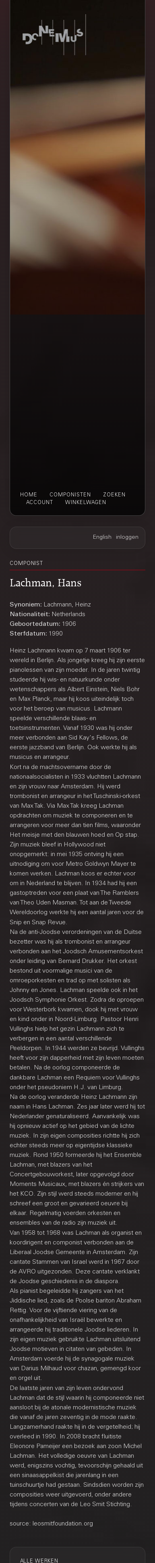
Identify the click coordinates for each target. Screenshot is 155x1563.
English (102, 537)
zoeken (114, 495)
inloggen (127, 537)
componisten (70, 495)
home (28, 495)
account (39, 502)
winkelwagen (85, 502)
